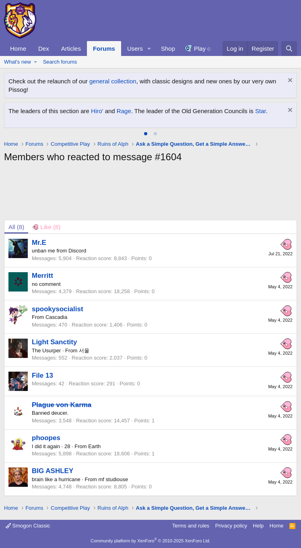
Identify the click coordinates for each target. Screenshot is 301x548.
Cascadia (56, 317)
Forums (104, 48)
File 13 (42, 375)
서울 (84, 350)
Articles (71, 48)
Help (258, 526)
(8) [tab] (16, 226)
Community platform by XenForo (150, 540)
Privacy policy (231, 526)
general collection (112, 81)
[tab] (145, 134)
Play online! (209, 48)
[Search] (289, 48)
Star (260, 111)
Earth (94, 446)
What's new (17, 62)
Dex (43, 48)
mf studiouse (113, 479)
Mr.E (39, 242)
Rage (124, 111)
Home (18, 48)
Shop (168, 48)
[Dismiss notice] (289, 81)
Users (135, 48)
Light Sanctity (54, 342)
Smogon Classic (28, 526)
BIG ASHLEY (52, 471)
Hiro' (97, 111)
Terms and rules (190, 526)
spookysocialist (57, 309)
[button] (149, 48)
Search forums (60, 62)
